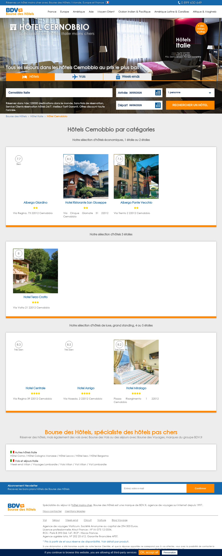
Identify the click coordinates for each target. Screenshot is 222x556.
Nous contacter (52, 511)
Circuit (88, 520)
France (52, 11)
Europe (64, 11)
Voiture (101, 520)
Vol (45, 520)
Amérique (79, 11)
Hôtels (30, 76)
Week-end (71, 520)
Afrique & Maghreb (204, 11)
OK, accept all (149, 552)
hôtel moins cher (82, 505)
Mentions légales (75, 511)
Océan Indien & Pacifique (134, 11)
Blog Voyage (119, 520)
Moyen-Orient (106, 11)
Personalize (170, 552)
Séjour (56, 520)
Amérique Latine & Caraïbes (171, 11)
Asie (91, 11)
